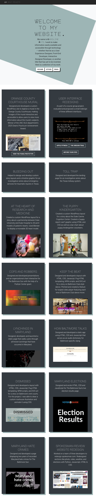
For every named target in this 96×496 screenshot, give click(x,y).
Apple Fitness (61, 145)
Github (48, 69)
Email (56, 69)
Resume (40, 69)
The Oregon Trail (77, 145)
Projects (16, 2)
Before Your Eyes (70, 152)
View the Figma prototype (23, 153)
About (9, 2)
